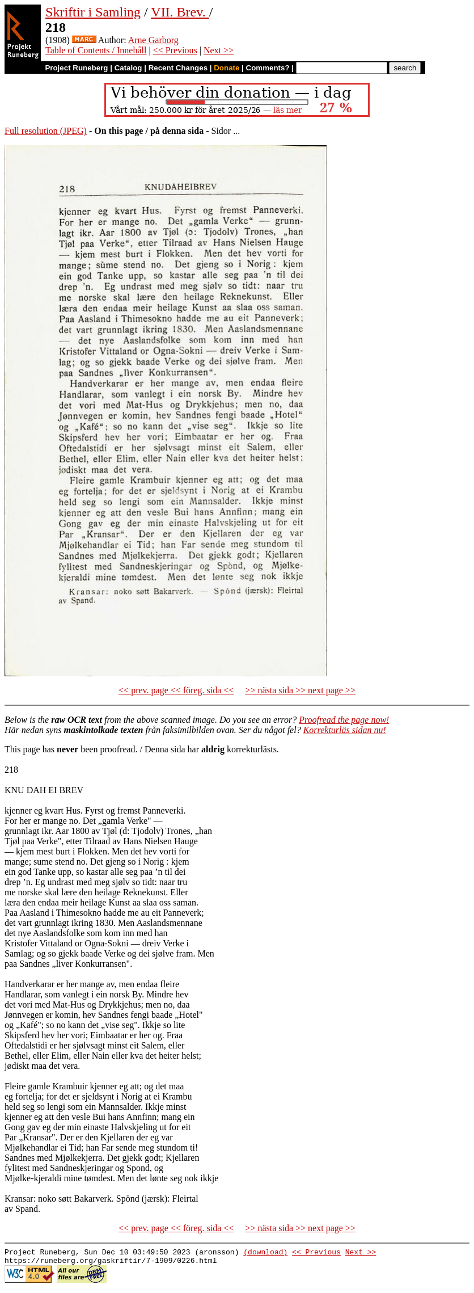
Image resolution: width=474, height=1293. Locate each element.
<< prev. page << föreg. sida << (176, 690)
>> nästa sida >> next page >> (300, 690)
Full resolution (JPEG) (46, 131)
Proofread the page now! (344, 720)
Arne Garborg (153, 40)
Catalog (128, 68)
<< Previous (175, 50)
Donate (226, 68)
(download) (265, 1253)
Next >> (219, 50)
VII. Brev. (180, 12)
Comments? (268, 68)
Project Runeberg (76, 68)
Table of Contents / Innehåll (95, 50)
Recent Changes (178, 68)
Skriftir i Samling (93, 12)
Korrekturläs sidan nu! (344, 730)
